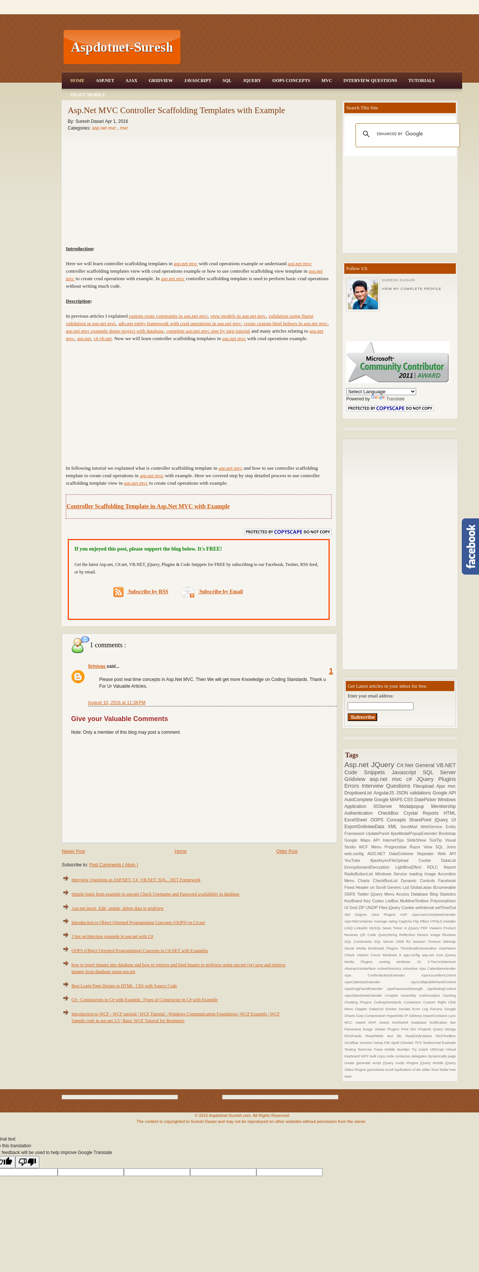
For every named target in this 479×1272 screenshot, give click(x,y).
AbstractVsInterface (360, 968)
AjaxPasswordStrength (407, 989)
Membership (443, 806)
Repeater (427, 853)
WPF (365, 1056)
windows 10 (411, 962)
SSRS (350, 894)
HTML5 (436, 921)
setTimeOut (445, 907)
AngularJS (384, 793)
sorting (387, 962)
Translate (388, 399)
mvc (124, 128)
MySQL (375, 928)
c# (411, 779)
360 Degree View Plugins (372, 914)
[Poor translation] (27, 1162)
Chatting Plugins (359, 1002)
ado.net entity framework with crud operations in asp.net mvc (180, 323)
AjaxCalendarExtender (377, 982)
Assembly (409, 995)
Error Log (421, 1009)
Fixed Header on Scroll (365, 887)
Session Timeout (428, 941)
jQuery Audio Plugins (401, 1063)
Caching (449, 995)
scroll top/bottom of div (403, 1069)
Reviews (449, 935)
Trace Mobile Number (392, 1049)
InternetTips (395, 840)
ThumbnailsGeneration (419, 948)
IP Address (414, 1016)
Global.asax (421, 887)
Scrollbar (352, 1043)
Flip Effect (421, 921)
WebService (433, 826)
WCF (365, 847)
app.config (412, 955)
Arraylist (392, 995)
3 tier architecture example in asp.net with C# (112, 936)
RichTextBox (446, 1036)
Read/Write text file (385, 1036)
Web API (446, 853)
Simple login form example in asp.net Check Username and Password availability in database (155, 894)
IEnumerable (444, 887)
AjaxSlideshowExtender (364, 995)
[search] (406, 134)
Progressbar (396, 847)
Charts (365, 880)
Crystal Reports (423, 813)
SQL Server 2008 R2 (393, 941)
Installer (449, 921)
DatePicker (425, 799)
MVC (326, 80)
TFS (418, 1043)
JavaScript (197, 80)
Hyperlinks (396, 1016)
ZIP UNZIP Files (373, 907)
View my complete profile (411, 289)
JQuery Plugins (436, 779)
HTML (449, 813)
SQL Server (439, 772)
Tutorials (421, 80)
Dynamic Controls (419, 880)
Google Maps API (363, 840)
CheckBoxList (387, 880)
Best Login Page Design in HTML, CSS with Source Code (124, 985)
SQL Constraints (359, 941)
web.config (355, 853)
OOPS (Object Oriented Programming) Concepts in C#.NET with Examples (139, 950)
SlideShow (418, 840)
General (425, 765)
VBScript (438, 1049)
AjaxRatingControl (441, 989)
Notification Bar (443, 1022)
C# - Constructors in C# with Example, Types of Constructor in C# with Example (144, 999)
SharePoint (421, 820)
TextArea (366, 1049)
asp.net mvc (105, 128)
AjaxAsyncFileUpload (394, 860)
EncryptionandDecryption (369, 867)
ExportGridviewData (366, 826)
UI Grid (351, 907)
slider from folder (435, 1069)
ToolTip (437, 840)
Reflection (408, 935)
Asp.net (357, 765)
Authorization (430, 995)
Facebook (447, 880)
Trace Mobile (88, 94)
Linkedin (361, 928)
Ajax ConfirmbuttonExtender (382, 975)
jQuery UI (445, 820)
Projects (425, 1029)
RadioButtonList (359, 874)
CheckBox (391, 813)
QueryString (388, 935)
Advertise (411, 968)
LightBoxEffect (411, 867)
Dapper (362, 1009)
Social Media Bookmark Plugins (372, 948)
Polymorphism (443, 901)
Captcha (406, 921)
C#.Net (406, 765)
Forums (437, 1009)
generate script (369, 1063)
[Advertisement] (322, 47)
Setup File (382, 1043)
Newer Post (73, 851)
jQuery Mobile (432, 1063)
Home (77, 80)
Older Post (287, 851)
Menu (377, 847)
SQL (227, 80)
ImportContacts (435, 1016)
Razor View (423, 847)
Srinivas (97, 666)
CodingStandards (389, 1002)
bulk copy (378, 1056)
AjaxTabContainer (359, 921)
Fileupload (424, 786)
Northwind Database (411, 1022)
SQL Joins (445, 847)
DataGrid (377, 1009)
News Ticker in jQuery (401, 928)
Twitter (363, 894)
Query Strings (444, 1029)
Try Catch (421, 1049)
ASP (406, 914)
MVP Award (380, 1022)
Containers (413, 1002)
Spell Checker (403, 1043)
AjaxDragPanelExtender (365, 989)
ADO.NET (378, 853)
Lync (452, 1016)
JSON (403, 793)
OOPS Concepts (291, 80)
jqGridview (376, 1069)
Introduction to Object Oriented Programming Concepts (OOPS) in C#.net (138, 922)
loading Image (423, 874)
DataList (448, 860)
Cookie (429, 860)
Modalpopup (415, 806)
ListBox (392, 901)
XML (394, 826)
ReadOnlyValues (420, 1036)
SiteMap (449, 941)
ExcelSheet (357, 820)
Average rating (386, 921)
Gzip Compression (371, 1016)
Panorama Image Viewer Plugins (372, 1029)
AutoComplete (359, 799)
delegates (419, 1056)
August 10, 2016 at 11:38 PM (117, 702)
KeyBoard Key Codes (364, 901)
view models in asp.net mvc (238, 316)
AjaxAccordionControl (438, 975)
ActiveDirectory (390, 968)
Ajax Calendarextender (437, 968)
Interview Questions (370, 80)
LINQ (349, 928)
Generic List (399, 887)
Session (366, 1043)
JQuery (252, 80)
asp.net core (433, 955)
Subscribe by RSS (140, 592)
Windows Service (392, 874)
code (390, 1056)
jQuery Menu (383, 894)
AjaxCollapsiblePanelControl (433, 982)
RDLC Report (441, 867)
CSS (409, 799)
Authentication (361, 813)
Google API (444, 793)
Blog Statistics (443, 894)
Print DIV (409, 1029)
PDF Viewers (432, 928)
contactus (403, 1056)
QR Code (369, 935)
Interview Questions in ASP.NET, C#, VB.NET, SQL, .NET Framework (136, 879)
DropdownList (358, 793)
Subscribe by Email (212, 591)
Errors (353, 786)
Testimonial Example (439, 1043)
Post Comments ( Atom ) (113, 864)
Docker (392, 1009)
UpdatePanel (378, 833)
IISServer (386, 806)
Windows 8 (392, 955)
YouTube (357, 860)
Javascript (407, 772)
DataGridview (403, 853)
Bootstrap (447, 833)
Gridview (161, 80)
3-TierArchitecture (441, 962)
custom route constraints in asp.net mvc (168, 316)
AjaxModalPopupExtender (415, 833)
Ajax (131, 80)
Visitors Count (369, 955)
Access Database (413, 894)
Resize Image (429, 935)
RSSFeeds (355, 1036)
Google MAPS (389, 799)
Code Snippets (367, 772)
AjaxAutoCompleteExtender (434, 914)
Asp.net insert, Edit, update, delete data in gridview (117, 908)
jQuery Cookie (401, 907)
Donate (405, 1009)
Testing (350, 1049)
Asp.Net (105, 80)
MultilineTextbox (415, 901)
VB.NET (446, 765)
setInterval (425, 907)
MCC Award (356, 1022)
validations (421, 793)
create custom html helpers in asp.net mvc (285, 323)
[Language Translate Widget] (381, 391)
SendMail (410, 826)
